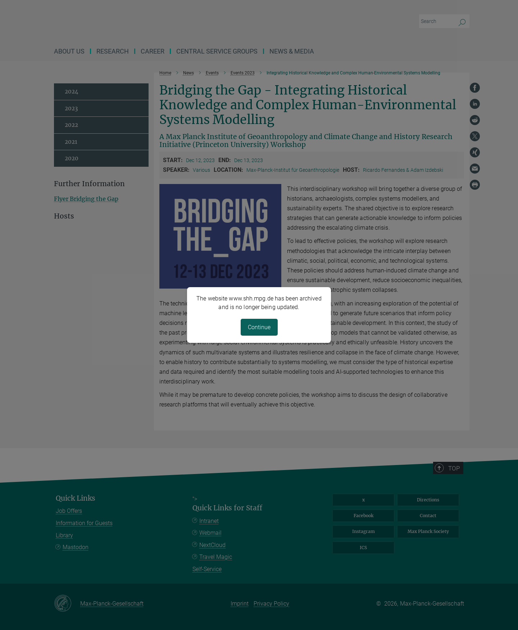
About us (69, 51)
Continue (259, 327)
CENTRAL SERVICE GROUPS (217, 51)
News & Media (291, 51)
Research (112, 51)
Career (152, 51)
